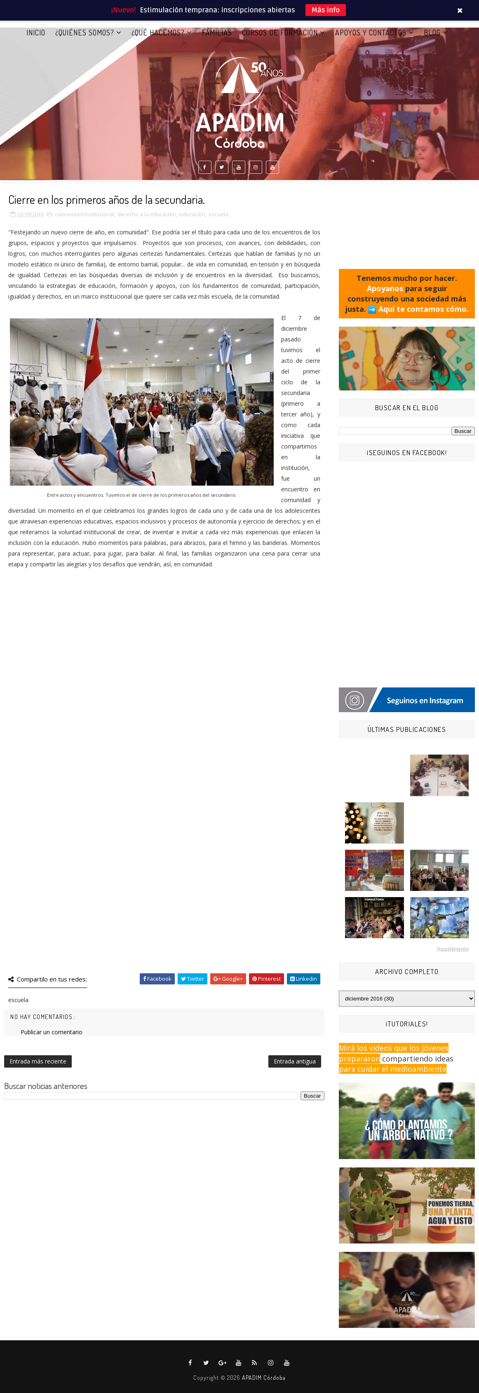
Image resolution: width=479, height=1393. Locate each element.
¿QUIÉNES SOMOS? (84, 32)
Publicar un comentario (51, 1032)
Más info (326, 10)
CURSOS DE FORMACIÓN (280, 32)
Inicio (35, 32)
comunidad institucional (84, 214)
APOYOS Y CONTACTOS (370, 32)
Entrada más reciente (37, 1061)
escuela (218, 214)
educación (192, 214)
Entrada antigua (295, 1061)
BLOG (432, 32)
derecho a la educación (146, 214)
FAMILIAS (217, 32)
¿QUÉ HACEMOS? (158, 32)
